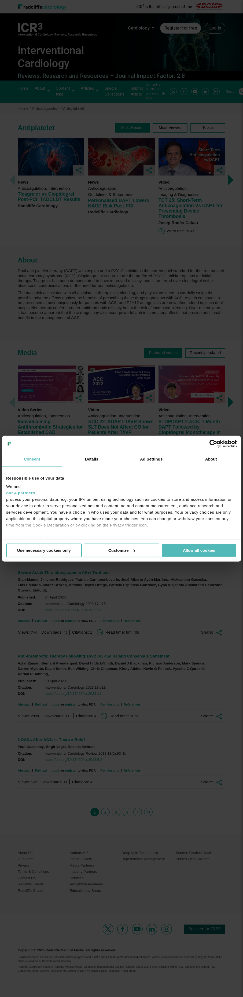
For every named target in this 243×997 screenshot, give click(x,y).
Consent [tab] (32, 459)
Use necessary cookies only (44, 550)
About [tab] (211, 459)
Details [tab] (91, 459)
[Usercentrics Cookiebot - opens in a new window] (213, 444)
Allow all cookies (199, 550)
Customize (121, 550)
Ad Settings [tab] (151, 459)
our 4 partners (20, 493)
